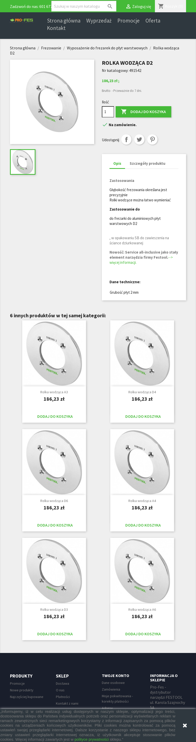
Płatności (63, 696)
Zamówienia (111, 689)
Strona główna (63, 20)
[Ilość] (108, 111)
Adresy (107, 708)
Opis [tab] (117, 163)
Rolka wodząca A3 (54, 392)
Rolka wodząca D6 (54, 500)
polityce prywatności (92, 739)
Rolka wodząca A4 (142, 500)
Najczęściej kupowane (26, 696)
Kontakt (56, 28)
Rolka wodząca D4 (142, 392)
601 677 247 (49, 6)
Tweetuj (139, 139)
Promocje (128, 20)
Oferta (152, 20)
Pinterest (152, 139)
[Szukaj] (83, 6)
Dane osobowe (113, 682)
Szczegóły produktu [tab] (147, 163)
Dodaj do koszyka (143, 111)
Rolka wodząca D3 (54, 609)
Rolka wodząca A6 (142, 609)
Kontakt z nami (67, 703)
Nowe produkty (21, 690)
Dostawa (62, 683)
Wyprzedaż (99, 20)
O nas (60, 690)
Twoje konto (115, 675)
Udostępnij (126, 139)
